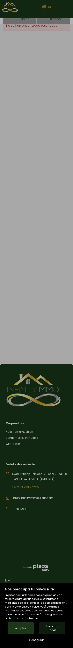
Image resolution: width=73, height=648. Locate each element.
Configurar (36, 640)
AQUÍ (43, 607)
